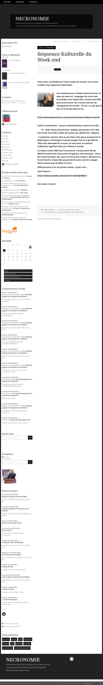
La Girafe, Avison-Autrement (22, 219)
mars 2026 (5, 141)
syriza (72, 212)
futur (20, 639)
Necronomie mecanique (11, 554)
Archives (20, 2)
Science (7, 280)
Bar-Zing (24, 193)
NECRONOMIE (32, 18)
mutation (6, 644)
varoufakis (79, 212)
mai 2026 (5, 136)
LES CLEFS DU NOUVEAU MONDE (16, 577)
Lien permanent (48, 210)
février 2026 (6, 144)
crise (12, 644)
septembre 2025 (7, 158)
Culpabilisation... (8, 181)
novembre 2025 (7, 153)
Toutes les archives (12, 164)
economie (6, 639)
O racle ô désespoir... (10, 599)
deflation (19, 644)
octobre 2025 (6, 155)
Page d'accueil (76, 41)
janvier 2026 (6, 147)
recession (27, 644)
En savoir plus (88, 683)
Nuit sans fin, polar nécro (21, 420)
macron (14, 639)
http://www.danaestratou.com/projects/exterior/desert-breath (68, 117)
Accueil (7, 2)
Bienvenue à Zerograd (61, 41)
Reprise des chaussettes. (11, 294)
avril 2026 (5, 139)
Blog (6, 271)
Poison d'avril (7, 567)
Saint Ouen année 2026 (10, 193)
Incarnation (21, 181)
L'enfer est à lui (8, 589)
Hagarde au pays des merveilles (13, 213)
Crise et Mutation (10, 274)
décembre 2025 (7, 150)
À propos (33, 2)
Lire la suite (22, 103)
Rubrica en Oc (14, 204)
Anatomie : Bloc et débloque (13, 542)
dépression (28, 639)
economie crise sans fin (53, 212)
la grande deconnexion (12, 277)
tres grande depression (22, 648)
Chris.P (5, 420)
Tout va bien (7, 530)
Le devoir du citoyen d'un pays (13, 176)
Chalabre (24, 190)
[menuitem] (8, 2)
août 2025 (5, 161)
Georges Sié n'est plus (10, 190)
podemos (66, 212)
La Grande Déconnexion (93, 41)
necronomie (7, 379)
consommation (7, 648)
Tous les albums (11, 124)
